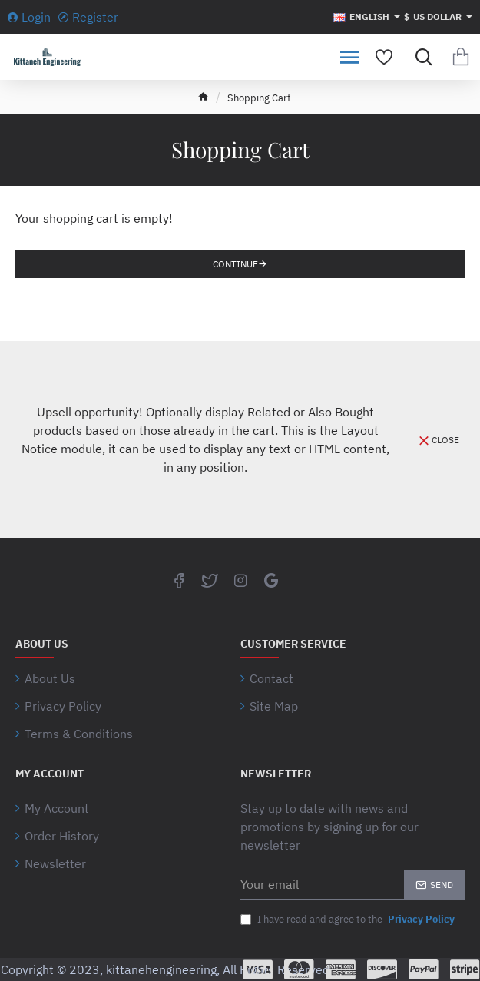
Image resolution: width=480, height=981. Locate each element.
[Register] (88, 17)
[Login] (29, 17)
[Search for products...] (420, 57)
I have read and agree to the (349, 919)
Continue (235, 264)
